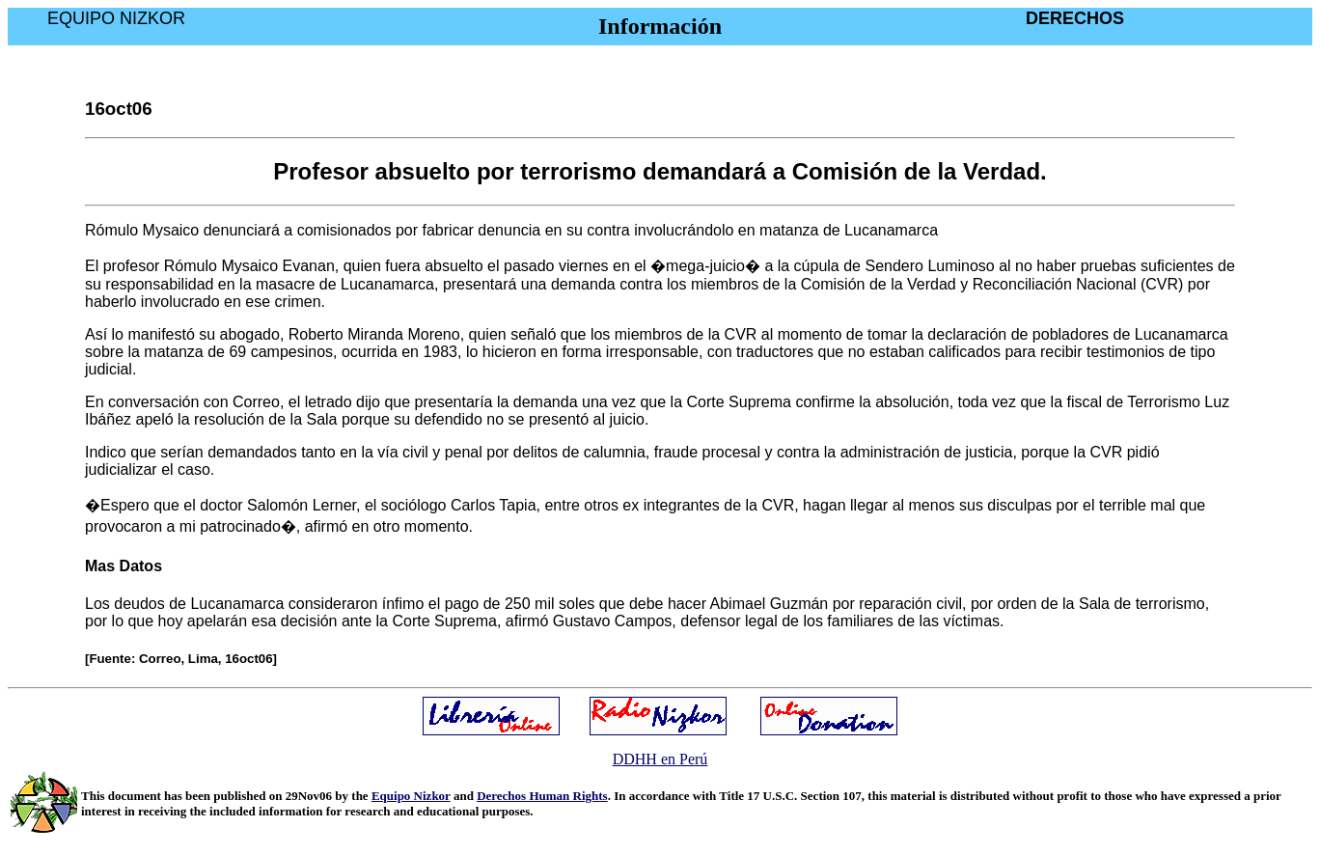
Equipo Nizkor (411, 795)
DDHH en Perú (660, 759)
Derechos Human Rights (542, 795)
